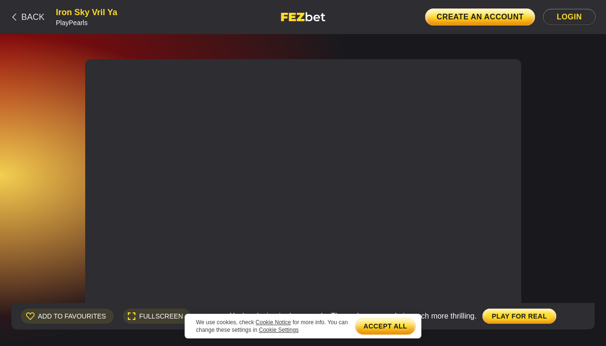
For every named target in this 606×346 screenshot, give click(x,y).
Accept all (385, 326)
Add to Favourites (72, 316)
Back (33, 17)
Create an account (480, 17)
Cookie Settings (279, 330)
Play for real (519, 316)
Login (569, 17)
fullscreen (161, 316)
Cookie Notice (273, 322)
